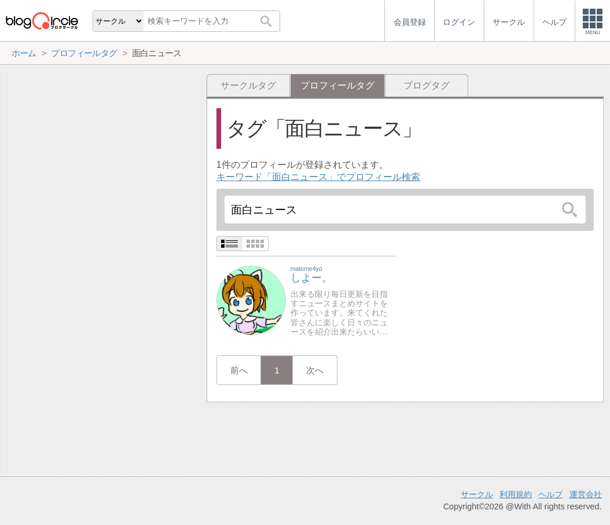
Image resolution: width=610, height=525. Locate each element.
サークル (477, 494)
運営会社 (585, 494)
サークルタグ (248, 85)
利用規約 (515, 494)
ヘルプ (550, 494)
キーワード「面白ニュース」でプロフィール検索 (318, 177)
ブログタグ (426, 85)
